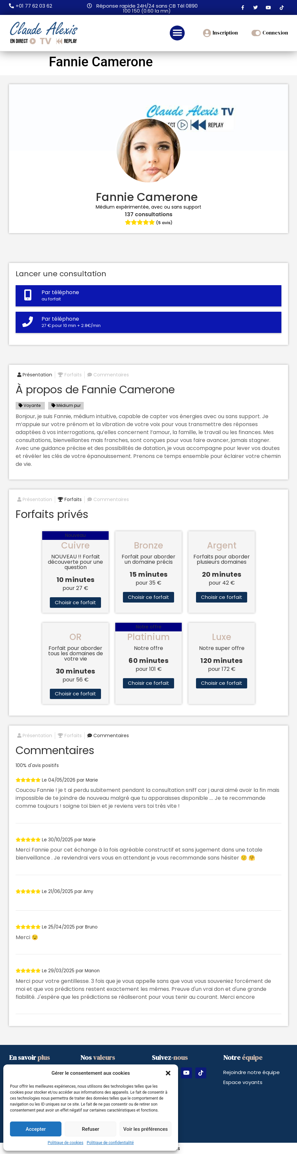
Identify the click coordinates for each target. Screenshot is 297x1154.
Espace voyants (242, 1082)
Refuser (90, 1129)
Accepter (36, 1129)
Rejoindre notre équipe (251, 1072)
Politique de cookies (65, 1142)
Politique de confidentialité (110, 1142)
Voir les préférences (145, 1129)
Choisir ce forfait (75, 602)
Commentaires (108, 374)
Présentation (34, 374)
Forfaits (70, 374)
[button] (168, 1073)
